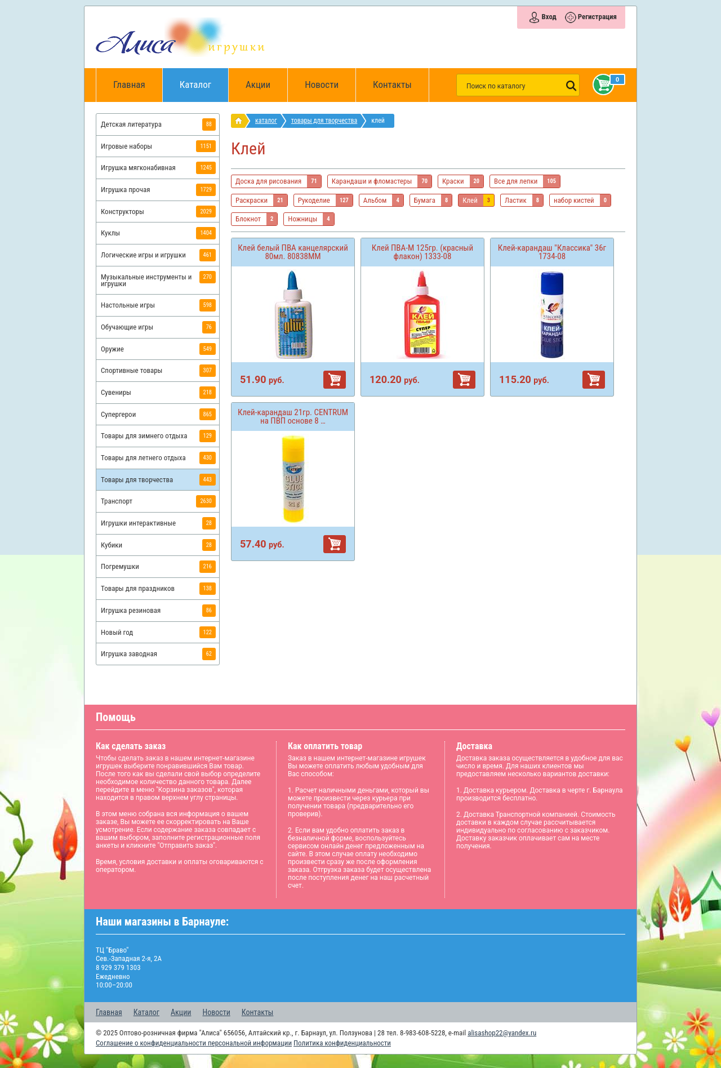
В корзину (334, 380)
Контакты (392, 84)
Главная (133, 85)
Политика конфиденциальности (342, 1043)
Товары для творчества (324, 120)
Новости (322, 84)
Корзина (601, 84)
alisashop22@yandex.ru (502, 1033)
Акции (258, 84)
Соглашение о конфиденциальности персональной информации (194, 1043)
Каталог (204, 79)
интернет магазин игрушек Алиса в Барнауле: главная (241, 121)
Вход (548, 16)
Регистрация (597, 16)
